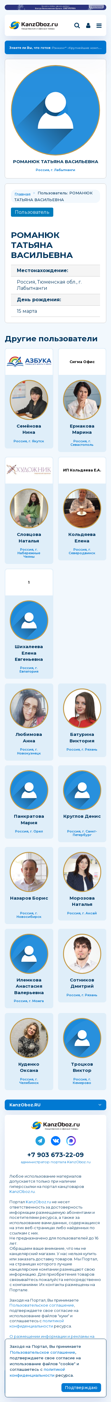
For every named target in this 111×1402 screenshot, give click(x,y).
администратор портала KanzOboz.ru (56, 1162)
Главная (22, 194)
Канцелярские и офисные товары (38, 28)
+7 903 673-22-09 (55, 1154)
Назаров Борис (29, 898)
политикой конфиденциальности (36, 1323)
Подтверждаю (81, 1387)
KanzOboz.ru (22, 1191)
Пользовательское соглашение (41, 1305)
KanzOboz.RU (25, 1105)
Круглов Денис (82, 816)
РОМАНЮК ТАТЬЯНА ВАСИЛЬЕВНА (55, 161)
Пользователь (32, 212)
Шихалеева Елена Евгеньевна (29, 653)
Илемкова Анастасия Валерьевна (29, 986)
